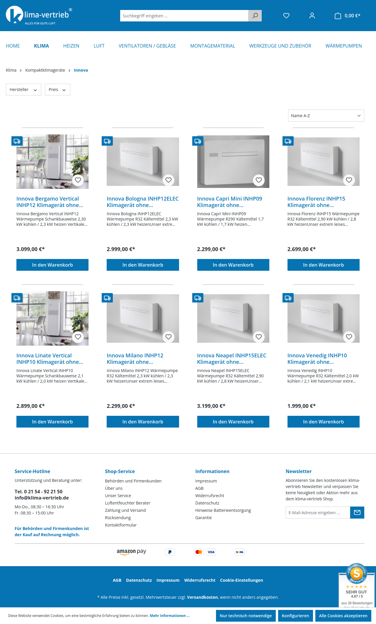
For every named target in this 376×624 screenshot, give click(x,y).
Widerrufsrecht (209, 495)
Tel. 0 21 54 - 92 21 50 (38, 491)
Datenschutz (207, 503)
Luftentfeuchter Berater (127, 503)
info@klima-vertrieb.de (42, 498)
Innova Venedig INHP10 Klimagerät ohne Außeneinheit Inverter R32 (321, 358)
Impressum (206, 481)
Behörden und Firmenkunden (133, 481)
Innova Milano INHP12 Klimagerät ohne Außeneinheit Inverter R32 (140, 358)
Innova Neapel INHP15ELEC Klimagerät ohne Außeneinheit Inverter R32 (231, 358)
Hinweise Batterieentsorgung (223, 510)
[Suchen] (255, 15)
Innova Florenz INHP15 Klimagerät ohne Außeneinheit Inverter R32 (321, 201)
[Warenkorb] (347, 16)
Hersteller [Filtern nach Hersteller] (24, 89)
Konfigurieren (295, 615)
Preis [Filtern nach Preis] (57, 89)
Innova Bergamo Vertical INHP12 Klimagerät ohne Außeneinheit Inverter (47, 201)
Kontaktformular (121, 525)
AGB (199, 488)
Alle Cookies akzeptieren (343, 615)
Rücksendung (118, 517)
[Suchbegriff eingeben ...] (184, 15)
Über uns (114, 488)
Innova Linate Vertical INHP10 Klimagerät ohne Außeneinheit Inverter (47, 358)
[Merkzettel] (286, 15)
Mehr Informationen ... (170, 615)
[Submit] (357, 513)
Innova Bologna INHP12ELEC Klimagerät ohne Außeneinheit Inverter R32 (143, 201)
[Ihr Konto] (312, 15)
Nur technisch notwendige (246, 615)
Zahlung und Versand (125, 510)
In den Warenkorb (52, 265)
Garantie (203, 517)
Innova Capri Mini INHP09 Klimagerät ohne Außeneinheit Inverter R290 (232, 201)
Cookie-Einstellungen (241, 580)
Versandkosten (202, 597)
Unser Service (118, 495)
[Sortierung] (326, 116)
